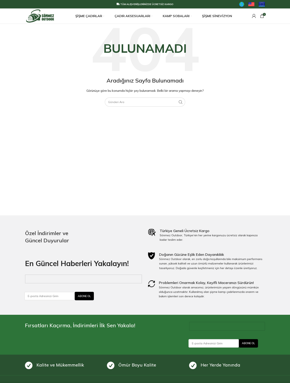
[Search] (145, 102)
